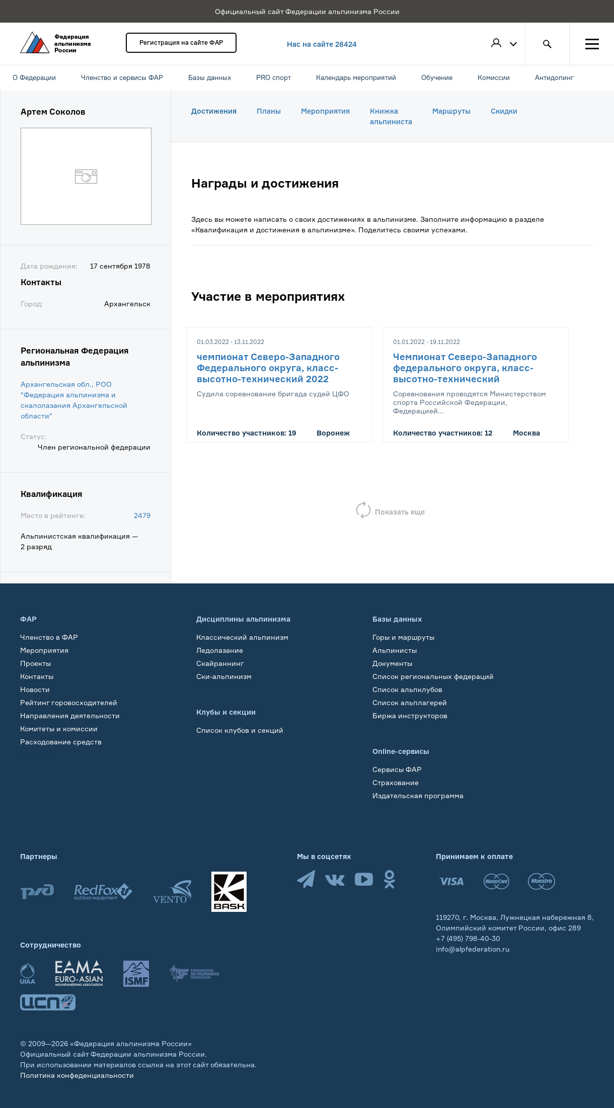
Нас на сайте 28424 (322, 44)
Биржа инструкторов (409, 715)
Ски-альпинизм (224, 676)
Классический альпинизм (242, 637)
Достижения (214, 111)
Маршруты (451, 111)
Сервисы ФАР (397, 769)
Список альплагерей (409, 702)
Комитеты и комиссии (59, 728)
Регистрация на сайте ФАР (181, 42)
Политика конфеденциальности (77, 1075)
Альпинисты (394, 650)
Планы (269, 111)
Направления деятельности (70, 715)
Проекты (35, 663)
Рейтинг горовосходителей (68, 702)
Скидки (504, 111)
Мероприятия (325, 111)
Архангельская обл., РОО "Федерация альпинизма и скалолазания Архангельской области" (74, 400)
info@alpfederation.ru (472, 949)
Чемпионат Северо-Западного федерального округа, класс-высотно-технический (465, 367)
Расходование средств (61, 741)
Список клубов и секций (239, 730)
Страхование (395, 782)
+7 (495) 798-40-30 (468, 938)
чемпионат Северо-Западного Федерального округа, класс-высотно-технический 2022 (268, 367)
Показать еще (400, 511)
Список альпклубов (407, 689)
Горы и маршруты (403, 637)
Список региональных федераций (433, 676)
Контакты (36, 676)
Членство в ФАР (49, 637)
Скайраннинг (220, 663)
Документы (392, 663)
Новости (35, 689)
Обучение (37, 754)
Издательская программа (418, 795)
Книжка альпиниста (391, 116)
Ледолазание (219, 650)
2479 (142, 515)
